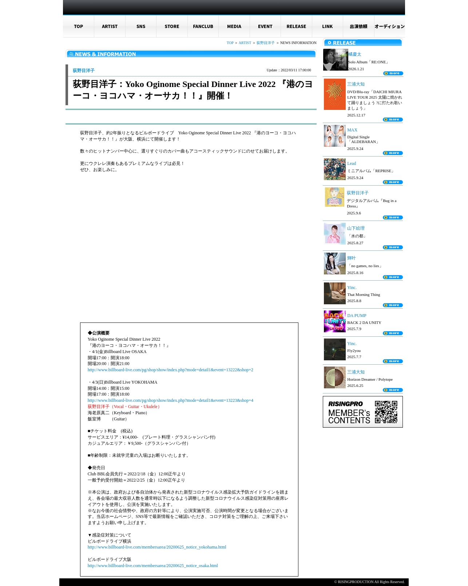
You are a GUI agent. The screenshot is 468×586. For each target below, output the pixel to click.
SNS (141, 26)
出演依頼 (358, 26)
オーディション (389, 26)
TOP (78, 26)
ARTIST (110, 26)
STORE (172, 26)
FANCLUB (203, 26)
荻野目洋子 (266, 43)
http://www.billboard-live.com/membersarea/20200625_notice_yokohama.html (157, 547)
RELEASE (296, 26)
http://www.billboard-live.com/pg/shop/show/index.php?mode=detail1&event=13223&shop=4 (170, 400)
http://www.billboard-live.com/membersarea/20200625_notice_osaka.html (153, 565)
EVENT (265, 26)
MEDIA (234, 26)
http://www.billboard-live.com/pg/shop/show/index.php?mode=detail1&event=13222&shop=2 (170, 369)
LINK (327, 26)
